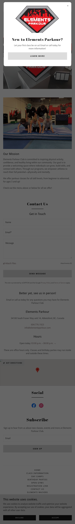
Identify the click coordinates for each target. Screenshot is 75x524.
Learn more (37, 56)
